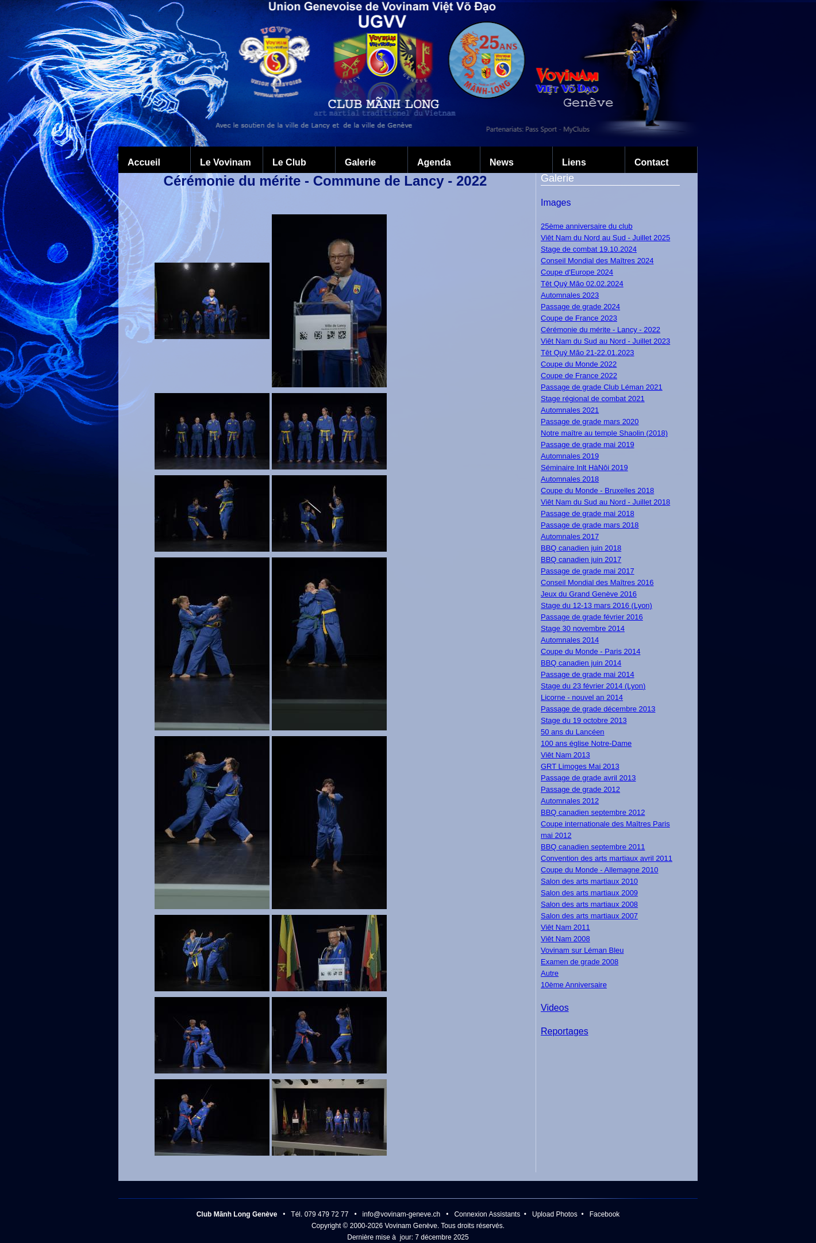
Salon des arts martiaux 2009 (589, 892)
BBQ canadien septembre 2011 (593, 846)
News (502, 162)
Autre (550, 973)
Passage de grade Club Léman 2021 (602, 387)
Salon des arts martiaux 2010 (589, 881)
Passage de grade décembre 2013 (598, 709)
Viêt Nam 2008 (565, 938)
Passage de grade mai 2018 (587, 513)
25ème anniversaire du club (587, 226)
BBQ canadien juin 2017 (581, 559)
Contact (651, 162)
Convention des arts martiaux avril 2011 (606, 858)
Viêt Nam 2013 (565, 755)
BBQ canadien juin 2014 (581, 663)
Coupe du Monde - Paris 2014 (590, 651)
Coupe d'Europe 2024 (577, 272)
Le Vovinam (225, 162)
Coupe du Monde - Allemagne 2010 (600, 869)
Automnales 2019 (570, 456)
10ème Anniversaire (574, 984)
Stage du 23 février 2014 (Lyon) (593, 686)
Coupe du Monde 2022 (579, 364)
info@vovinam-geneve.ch (402, 1214)
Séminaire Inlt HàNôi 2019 (584, 467)
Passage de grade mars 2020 (590, 421)
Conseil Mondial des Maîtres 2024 (597, 260)
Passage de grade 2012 (580, 789)
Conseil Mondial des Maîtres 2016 (597, 582)
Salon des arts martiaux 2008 (589, 904)
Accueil (144, 162)
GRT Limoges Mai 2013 (580, 766)
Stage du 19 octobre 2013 (584, 720)
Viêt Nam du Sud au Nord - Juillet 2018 (605, 502)
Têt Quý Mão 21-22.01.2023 (587, 352)
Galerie (360, 162)
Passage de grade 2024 (580, 306)
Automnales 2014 (570, 640)
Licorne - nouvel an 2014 (582, 697)
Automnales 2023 (570, 295)
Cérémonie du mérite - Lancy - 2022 (600, 329)
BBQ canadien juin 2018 (581, 548)
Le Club (289, 162)
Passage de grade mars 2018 (590, 525)
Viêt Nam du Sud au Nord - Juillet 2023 (605, 341)
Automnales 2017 (570, 536)
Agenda (434, 162)
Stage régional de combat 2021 (593, 398)
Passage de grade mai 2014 (587, 674)
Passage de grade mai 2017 (587, 571)
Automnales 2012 (570, 800)
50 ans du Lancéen (573, 732)
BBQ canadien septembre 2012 (593, 812)
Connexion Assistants (487, 1214)
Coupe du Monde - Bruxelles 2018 (597, 490)
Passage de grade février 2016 (592, 617)
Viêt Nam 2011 (565, 927)
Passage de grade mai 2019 (587, 444)
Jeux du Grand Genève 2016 (589, 594)
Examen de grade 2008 (579, 961)
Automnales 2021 (570, 410)
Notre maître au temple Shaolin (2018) (604, 433)
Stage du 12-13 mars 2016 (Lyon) (596, 605)
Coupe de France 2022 (579, 375)
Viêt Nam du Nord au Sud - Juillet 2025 (605, 237)
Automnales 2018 (570, 479)
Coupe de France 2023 (579, 318)
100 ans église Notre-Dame (586, 743)
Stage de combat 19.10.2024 (589, 249)
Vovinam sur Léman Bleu (582, 950)
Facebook (605, 1214)
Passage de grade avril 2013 (588, 777)
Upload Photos (555, 1214)
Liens (574, 162)
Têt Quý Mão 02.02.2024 (582, 283)
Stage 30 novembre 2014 (583, 628)
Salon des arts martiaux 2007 (589, 915)
